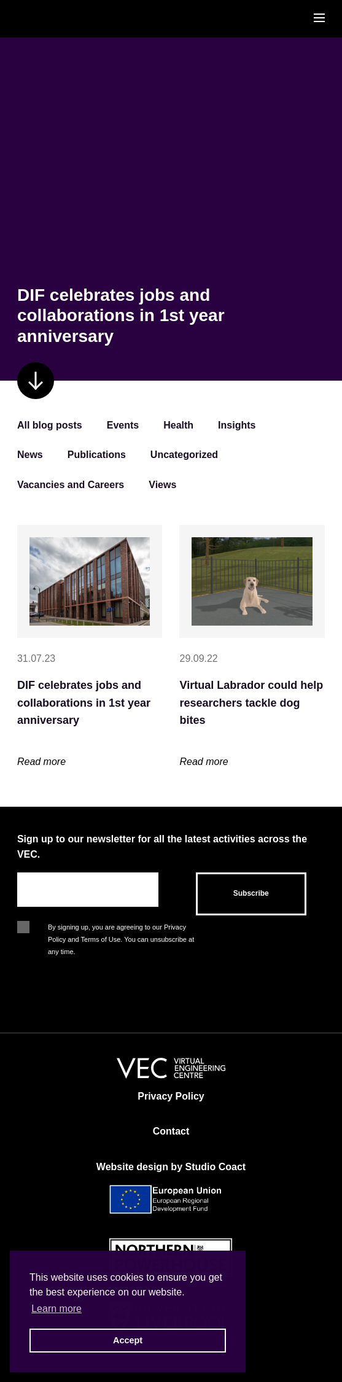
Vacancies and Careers (70, 484)
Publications (97, 454)
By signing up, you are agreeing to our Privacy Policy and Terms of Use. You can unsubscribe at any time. (121, 928)
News (30, 454)
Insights (236, 425)
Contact (171, 1131)
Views (162, 484)
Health (178, 425)
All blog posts (49, 425)
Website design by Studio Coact (171, 1167)
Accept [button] (127, 1340)
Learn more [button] (56, 1308)
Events (123, 425)
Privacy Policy (171, 1096)
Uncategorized (184, 454)
